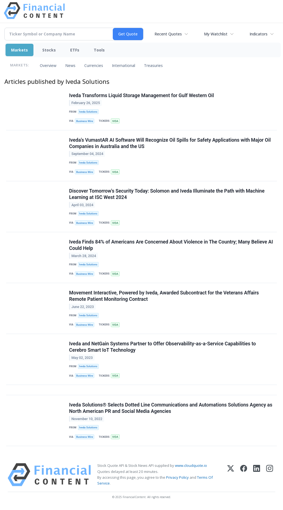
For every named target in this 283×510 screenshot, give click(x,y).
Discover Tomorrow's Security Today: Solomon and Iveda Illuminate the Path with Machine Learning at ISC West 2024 (166, 194)
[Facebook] (243, 475)
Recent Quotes (168, 34)
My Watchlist (215, 34)
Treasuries (153, 65)
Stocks (49, 50)
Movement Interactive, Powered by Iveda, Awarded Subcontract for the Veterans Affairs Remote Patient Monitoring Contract (164, 296)
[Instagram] (269, 475)
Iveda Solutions (88, 111)
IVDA (115, 121)
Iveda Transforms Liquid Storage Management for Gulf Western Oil (141, 95)
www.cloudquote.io (191, 465)
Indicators (259, 34)
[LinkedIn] (256, 475)
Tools (99, 50)
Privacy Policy (177, 477)
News (70, 65)
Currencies (93, 65)
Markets (19, 50)
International (123, 65)
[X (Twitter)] (230, 475)
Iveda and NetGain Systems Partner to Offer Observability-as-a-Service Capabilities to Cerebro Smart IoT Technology (162, 347)
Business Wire (84, 121)
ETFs (74, 50)
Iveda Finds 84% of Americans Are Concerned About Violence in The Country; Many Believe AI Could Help (171, 245)
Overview (48, 65)
